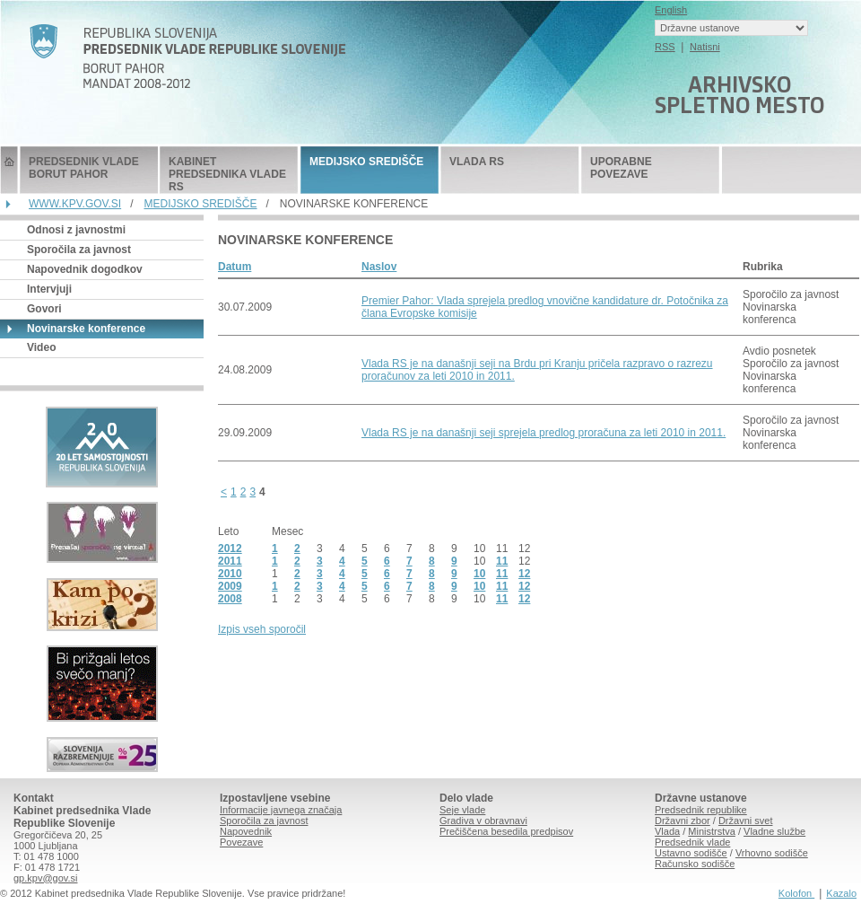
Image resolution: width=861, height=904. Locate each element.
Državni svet (745, 820)
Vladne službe (774, 831)
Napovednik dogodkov (85, 269)
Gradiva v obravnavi (483, 820)
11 (502, 561)
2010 (230, 573)
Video (41, 347)
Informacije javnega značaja (281, 809)
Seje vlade (462, 809)
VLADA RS (476, 161)
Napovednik (246, 831)
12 (524, 573)
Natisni (705, 46)
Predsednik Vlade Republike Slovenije (9, 170)
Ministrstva (711, 831)
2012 (230, 548)
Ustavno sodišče (691, 852)
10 (479, 573)
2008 (230, 598)
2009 (230, 586)
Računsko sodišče (695, 863)
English (671, 9)
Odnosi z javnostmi (76, 230)
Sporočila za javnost (79, 249)
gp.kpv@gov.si (45, 878)
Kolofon (796, 893)
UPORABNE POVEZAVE (621, 167)
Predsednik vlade (692, 842)
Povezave (241, 842)
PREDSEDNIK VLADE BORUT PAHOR (84, 167)
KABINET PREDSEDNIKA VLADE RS (227, 174)
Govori (44, 309)
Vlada (667, 831)
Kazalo (841, 893)
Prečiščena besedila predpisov (506, 831)
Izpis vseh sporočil (262, 629)
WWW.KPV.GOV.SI (75, 203)
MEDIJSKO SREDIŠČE (366, 161)
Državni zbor (682, 820)
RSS (665, 46)
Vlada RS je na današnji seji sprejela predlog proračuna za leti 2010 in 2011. (543, 432)
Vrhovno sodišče (771, 852)
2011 (230, 561)
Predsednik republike (701, 809)
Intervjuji (49, 289)
